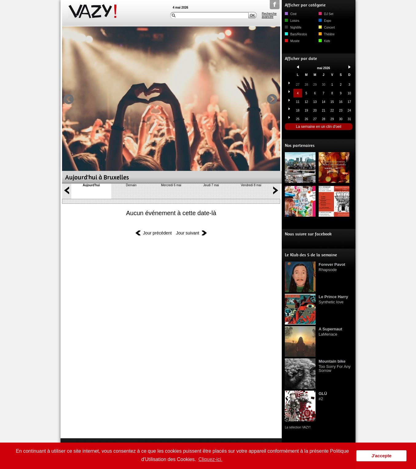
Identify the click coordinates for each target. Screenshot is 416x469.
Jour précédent (157, 233)
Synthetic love (333, 299)
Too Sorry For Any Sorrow (335, 366)
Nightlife (293, 27)
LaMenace (330, 332)
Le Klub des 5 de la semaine (311, 255)
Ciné (290, 14)
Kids (324, 41)
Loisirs (292, 20)
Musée (292, 41)
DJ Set (326, 14)
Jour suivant (187, 233)
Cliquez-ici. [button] (210, 459)
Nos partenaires (300, 145)
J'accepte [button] (381, 455)
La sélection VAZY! (298, 427)
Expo (325, 20)
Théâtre (327, 34)
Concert (327, 27)
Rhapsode (332, 267)
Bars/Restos (296, 34)
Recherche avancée (269, 15)
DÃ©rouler (171, 201)
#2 (323, 396)
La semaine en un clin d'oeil (318, 126)
